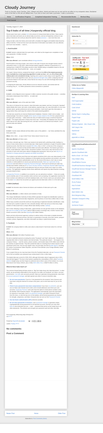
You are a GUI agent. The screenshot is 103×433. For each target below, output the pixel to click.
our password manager (36, 293)
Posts (75, 40)
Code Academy (76, 104)
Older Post (61, 413)
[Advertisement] (36, 394)
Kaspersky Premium (14, 174)
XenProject (75, 202)
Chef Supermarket (77, 101)
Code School (76, 107)
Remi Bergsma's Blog (78, 195)
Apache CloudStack (78, 149)
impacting (29, 212)
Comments (77, 43)
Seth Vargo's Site (77, 127)
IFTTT (10, 316)
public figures (54, 245)
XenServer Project (77, 205)
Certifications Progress (23, 17)
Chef (73, 97)
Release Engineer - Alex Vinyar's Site (83, 124)
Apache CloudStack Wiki (79, 152)
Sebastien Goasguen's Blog (80, 198)
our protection (52, 286)
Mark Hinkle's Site (77, 192)
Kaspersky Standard (49, 165)
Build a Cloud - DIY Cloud (80, 155)
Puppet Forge (76, 117)
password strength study (40, 77)
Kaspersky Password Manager (32, 163)
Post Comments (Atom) (40, 418)
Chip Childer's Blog (78, 159)
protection (43, 38)
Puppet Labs (76, 121)
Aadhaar (47, 205)
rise (27, 34)
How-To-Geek (76, 185)
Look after (18, 274)
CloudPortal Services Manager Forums (84, 169)
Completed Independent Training (46, 17)
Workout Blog (85, 17)
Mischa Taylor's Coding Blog (80, 114)
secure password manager (16, 276)
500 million (34, 146)
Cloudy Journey (20, 7)
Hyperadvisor (76, 188)
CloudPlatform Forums (79, 162)
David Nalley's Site (77, 179)
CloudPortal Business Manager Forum (84, 165)
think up (12, 306)
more (14, 179)
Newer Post (10, 413)
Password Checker (59, 252)
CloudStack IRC (77, 175)
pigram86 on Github (78, 137)
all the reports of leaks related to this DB (40, 116)
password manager (42, 302)
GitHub (74, 111)
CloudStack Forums (78, 172)
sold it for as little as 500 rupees (18, 210)
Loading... (75, 30)
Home (9, 17)
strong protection (37, 60)
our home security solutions (34, 165)
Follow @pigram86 (78, 88)
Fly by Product (76, 182)
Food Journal (11, 20)
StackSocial (75, 130)
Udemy (74, 134)
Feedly (13, 323)
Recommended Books (68, 17)
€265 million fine (37, 263)
